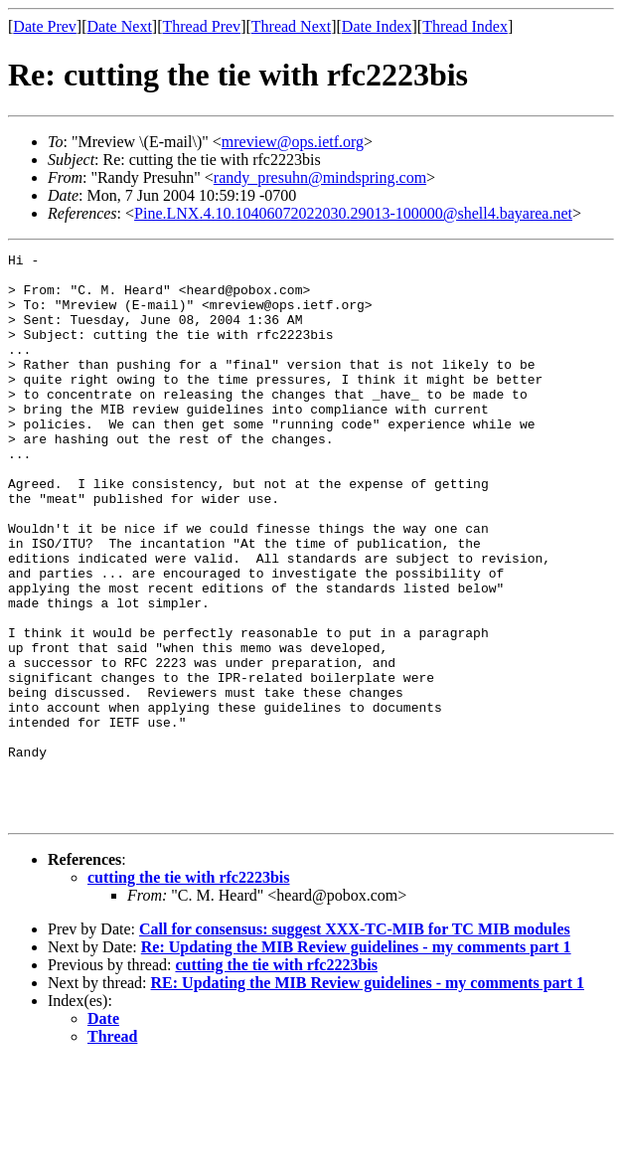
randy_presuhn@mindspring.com (320, 177)
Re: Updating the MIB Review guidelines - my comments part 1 (356, 1060)
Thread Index (465, 26)
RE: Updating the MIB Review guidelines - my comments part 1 (367, 1096)
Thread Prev (201, 26)
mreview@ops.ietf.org (293, 141)
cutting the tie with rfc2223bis (188, 990)
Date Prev (45, 26)
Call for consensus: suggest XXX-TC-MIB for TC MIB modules (354, 1042)
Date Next (119, 26)
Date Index (377, 26)
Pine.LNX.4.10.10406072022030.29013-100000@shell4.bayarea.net (353, 213)
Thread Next (291, 26)
